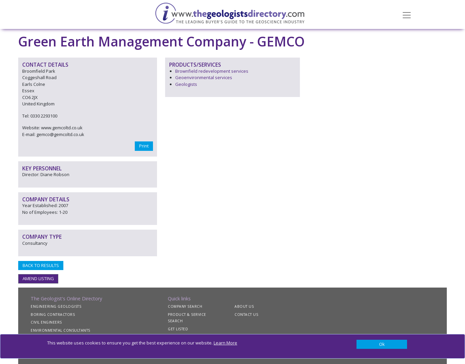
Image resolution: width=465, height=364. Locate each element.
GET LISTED (178, 329)
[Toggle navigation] (407, 14)
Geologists (186, 84)
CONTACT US (246, 314)
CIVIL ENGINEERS (46, 322)
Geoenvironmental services (203, 77)
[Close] (381, 344)
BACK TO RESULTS (41, 265)
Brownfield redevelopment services (211, 71)
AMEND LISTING (38, 278)
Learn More (225, 343)
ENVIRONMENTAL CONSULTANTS (60, 330)
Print (144, 146)
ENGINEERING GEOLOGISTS (56, 306)
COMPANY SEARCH (185, 306)
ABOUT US (244, 306)
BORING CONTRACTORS (53, 314)
